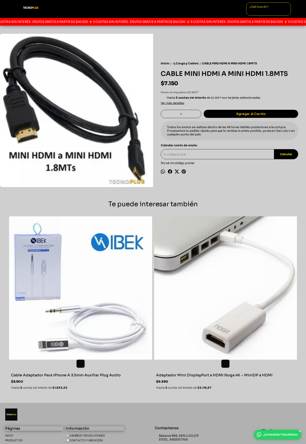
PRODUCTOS (13, 372)
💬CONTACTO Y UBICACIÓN (84, 372)
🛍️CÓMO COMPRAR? (19, 386)
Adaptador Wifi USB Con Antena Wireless (258, 304)
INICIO (9, 367)
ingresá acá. (121, 432)
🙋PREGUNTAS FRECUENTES (24, 382)
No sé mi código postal (177, 163)
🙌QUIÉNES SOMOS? (79, 377)
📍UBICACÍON (14, 377)
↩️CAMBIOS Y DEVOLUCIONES (85, 367)
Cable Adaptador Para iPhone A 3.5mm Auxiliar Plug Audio (40, 304)
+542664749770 (169, 378)
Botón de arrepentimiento (141, 432)
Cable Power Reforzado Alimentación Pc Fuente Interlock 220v (188, 304)
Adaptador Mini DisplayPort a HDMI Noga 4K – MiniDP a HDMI (113, 304)
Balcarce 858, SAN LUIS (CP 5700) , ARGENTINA (177, 369)
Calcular (286, 154)
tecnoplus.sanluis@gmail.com (179, 385)
